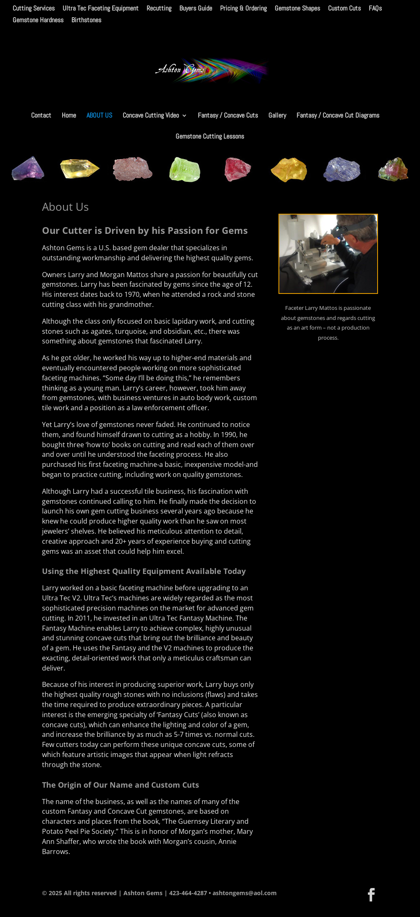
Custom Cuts (344, 9)
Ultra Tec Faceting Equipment (101, 9)
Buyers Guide (195, 9)
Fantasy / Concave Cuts (228, 116)
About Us (99, 116)
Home (69, 116)
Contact (41, 116)
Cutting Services (34, 9)
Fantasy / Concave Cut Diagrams (338, 116)
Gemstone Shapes (297, 9)
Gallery (277, 116)
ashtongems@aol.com (245, 893)
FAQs (375, 9)
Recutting (159, 9)
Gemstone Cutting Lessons (210, 137)
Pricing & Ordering (243, 9)
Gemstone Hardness (38, 20)
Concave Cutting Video (151, 116)
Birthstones (86, 20)
